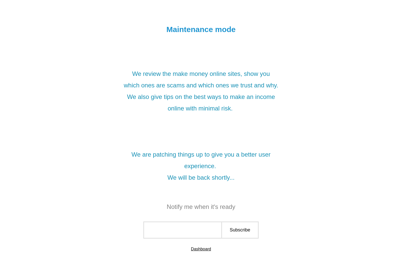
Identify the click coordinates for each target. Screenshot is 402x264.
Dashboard (201, 249)
